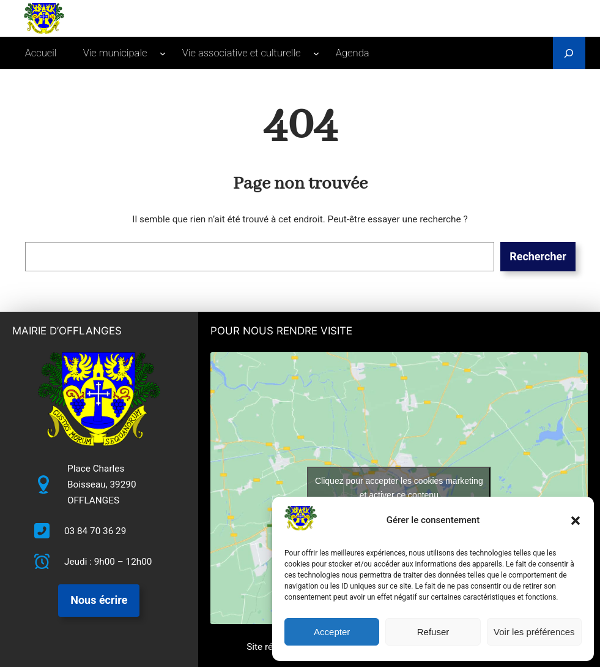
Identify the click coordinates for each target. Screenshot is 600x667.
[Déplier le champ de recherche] (569, 53)
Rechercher (537, 256)
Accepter (332, 632)
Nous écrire (98, 600)
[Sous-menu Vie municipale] (163, 53)
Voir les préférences (534, 632)
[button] (575, 520)
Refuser (433, 632)
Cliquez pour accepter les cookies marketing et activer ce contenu (399, 488)
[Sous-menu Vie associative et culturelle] (316, 53)
